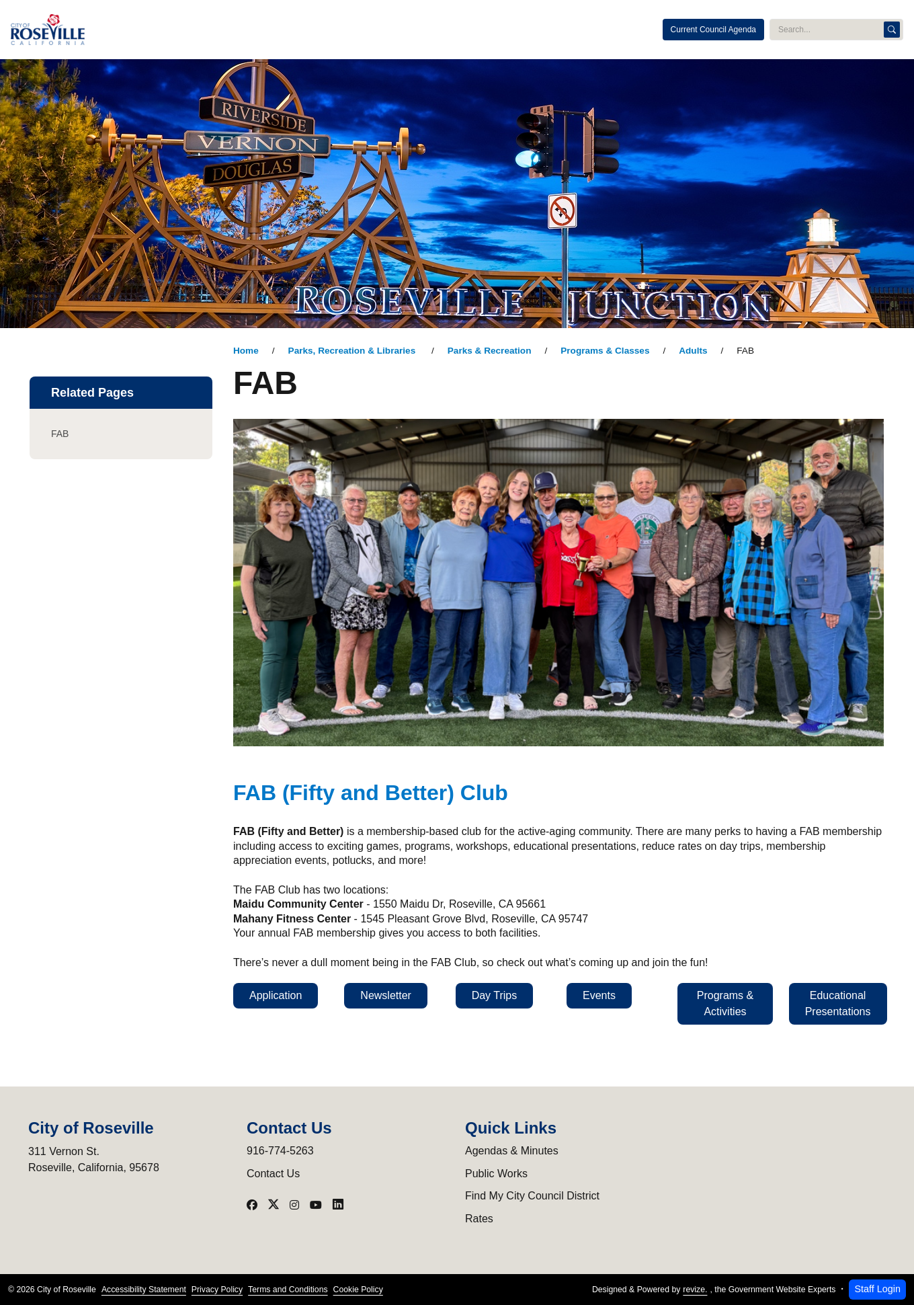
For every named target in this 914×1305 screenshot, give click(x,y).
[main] (457, 682)
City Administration (240, 30)
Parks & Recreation (490, 351)
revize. (695, 1289)
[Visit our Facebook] (252, 1205)
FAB (60, 433)
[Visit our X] (273, 1205)
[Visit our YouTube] (316, 1205)
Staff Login (877, 1288)
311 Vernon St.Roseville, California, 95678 (93, 1159)
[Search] (892, 30)
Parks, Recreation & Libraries (353, 351)
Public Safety (323, 30)
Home (246, 351)
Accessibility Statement (143, 1289)
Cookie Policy (358, 1289)
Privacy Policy (217, 1289)
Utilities (383, 30)
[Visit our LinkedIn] (338, 1205)
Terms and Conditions (287, 1289)
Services (529, 30)
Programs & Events (456, 30)
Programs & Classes (604, 351)
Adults (693, 351)
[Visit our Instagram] (294, 1205)
